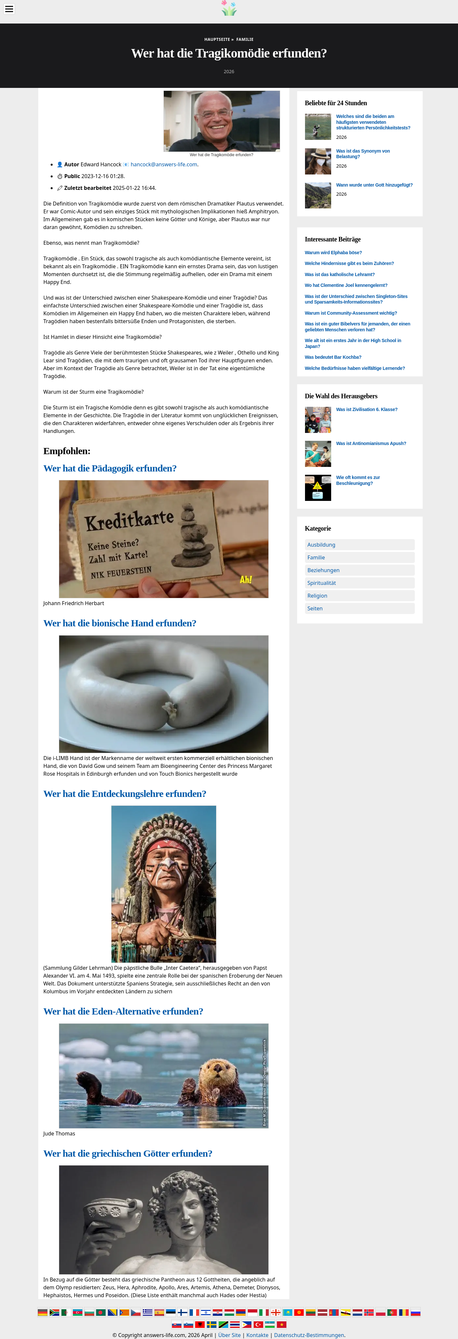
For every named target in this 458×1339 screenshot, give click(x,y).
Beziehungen (324, 570)
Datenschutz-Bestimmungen (309, 1335)
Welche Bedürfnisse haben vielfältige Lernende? (355, 368)
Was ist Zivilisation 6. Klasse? (367, 409)
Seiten (315, 608)
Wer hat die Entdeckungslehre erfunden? (125, 793)
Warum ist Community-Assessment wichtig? (351, 313)
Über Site (229, 1335)
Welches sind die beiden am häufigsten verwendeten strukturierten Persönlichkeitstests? (373, 122)
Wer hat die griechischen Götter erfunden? (127, 1153)
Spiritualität (322, 583)
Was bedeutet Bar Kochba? (333, 357)
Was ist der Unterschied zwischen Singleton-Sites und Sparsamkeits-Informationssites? (356, 299)
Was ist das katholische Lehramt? (340, 274)
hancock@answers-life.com (164, 164)
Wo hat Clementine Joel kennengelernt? (346, 285)
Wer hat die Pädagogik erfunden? (110, 468)
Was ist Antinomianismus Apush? (371, 443)
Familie (316, 557)
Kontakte (257, 1335)
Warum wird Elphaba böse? (333, 252)
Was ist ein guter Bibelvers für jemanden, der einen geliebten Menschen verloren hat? (357, 326)
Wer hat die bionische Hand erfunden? (119, 623)
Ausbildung (321, 544)
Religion (318, 595)
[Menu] (9, 9)
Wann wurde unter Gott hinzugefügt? (374, 185)
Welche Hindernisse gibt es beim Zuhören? (349, 263)
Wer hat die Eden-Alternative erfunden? (123, 1011)
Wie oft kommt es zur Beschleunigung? (358, 480)
